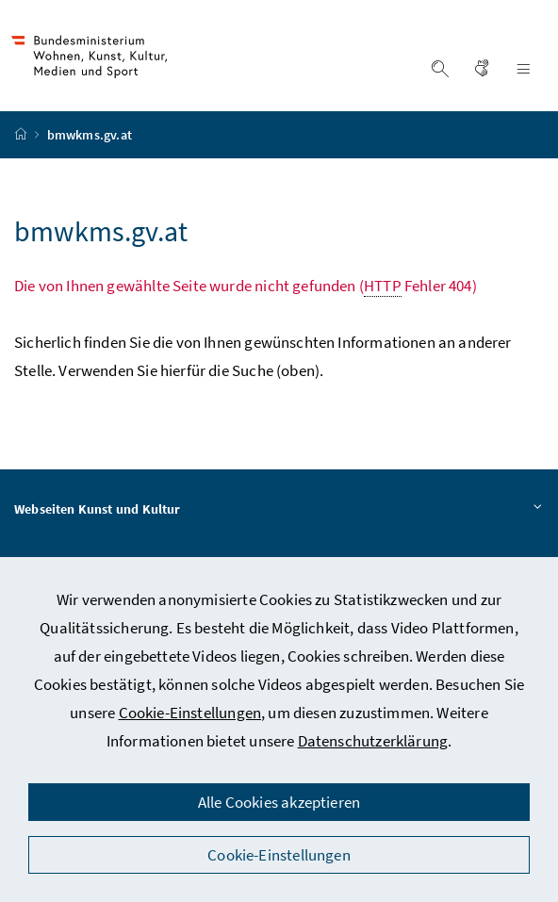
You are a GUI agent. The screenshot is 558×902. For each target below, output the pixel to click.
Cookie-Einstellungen (190, 712)
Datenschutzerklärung (373, 740)
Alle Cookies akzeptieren (279, 802)
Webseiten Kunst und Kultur (279, 509)
